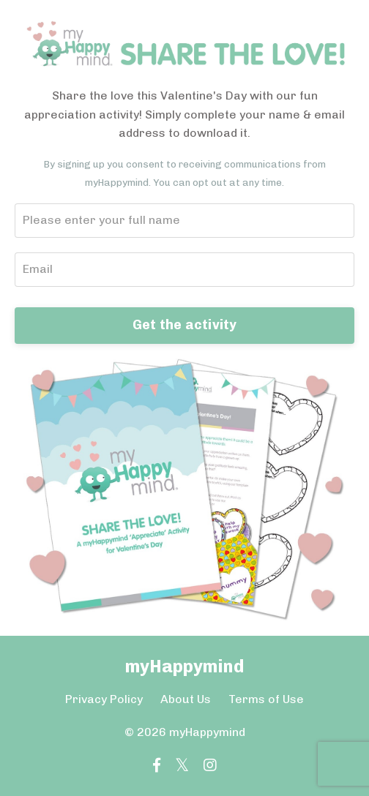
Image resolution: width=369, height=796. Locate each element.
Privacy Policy (104, 699)
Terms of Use (266, 699)
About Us (185, 699)
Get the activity (185, 325)
